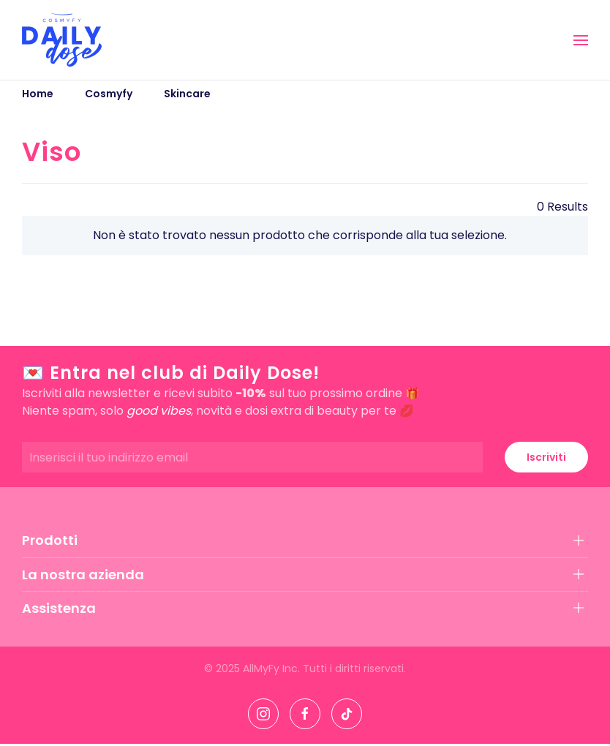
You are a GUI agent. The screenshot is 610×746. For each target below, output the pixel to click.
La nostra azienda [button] (83, 574)
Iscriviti (546, 457)
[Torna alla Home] (62, 40)
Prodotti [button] (50, 540)
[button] (580, 40)
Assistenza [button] (59, 608)
